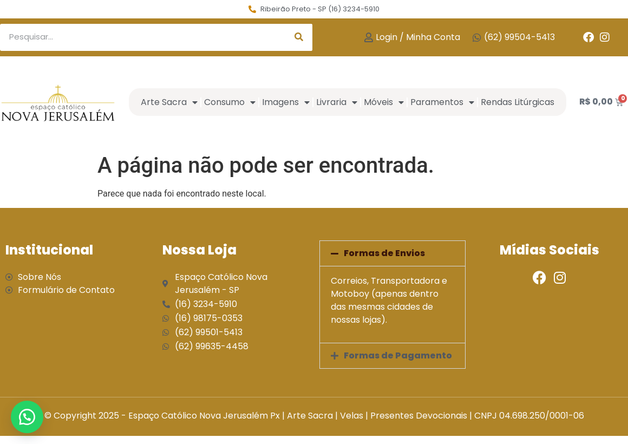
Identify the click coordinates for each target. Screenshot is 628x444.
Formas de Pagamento (398, 355)
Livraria (336, 102)
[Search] (298, 37)
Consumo (230, 102)
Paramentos (442, 102)
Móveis (384, 102)
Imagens (286, 102)
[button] (392, 253)
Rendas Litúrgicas (517, 102)
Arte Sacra (169, 102)
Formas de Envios (384, 253)
